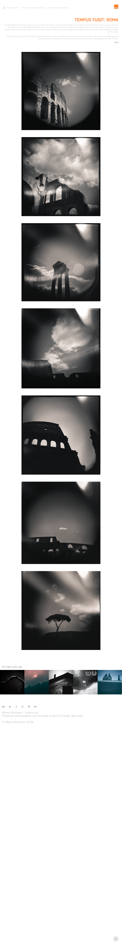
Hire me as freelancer (58, 8)
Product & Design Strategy (33, 8)
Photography (13, 8)
